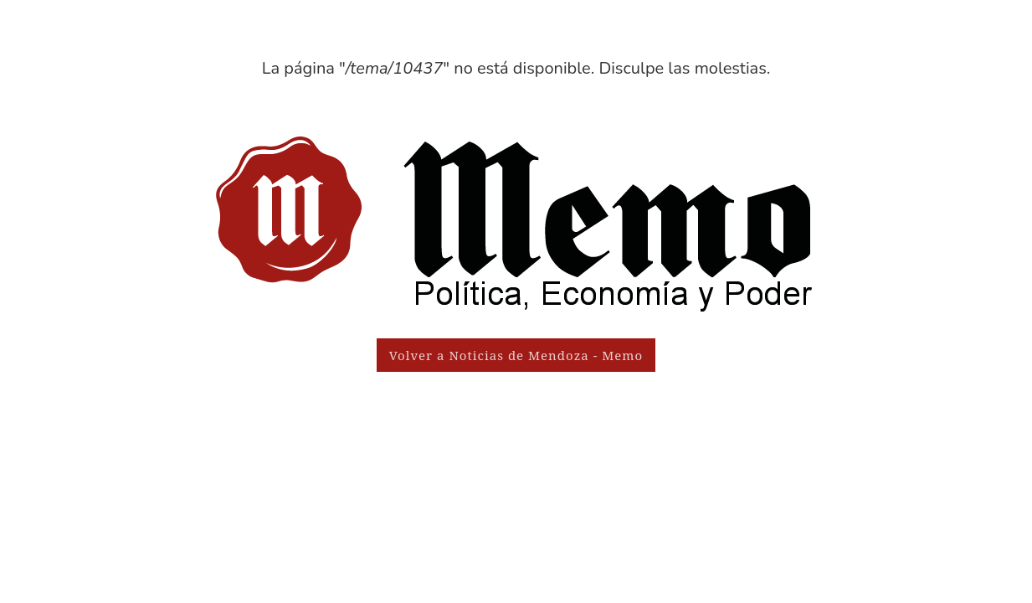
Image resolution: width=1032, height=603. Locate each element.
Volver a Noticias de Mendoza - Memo (516, 355)
